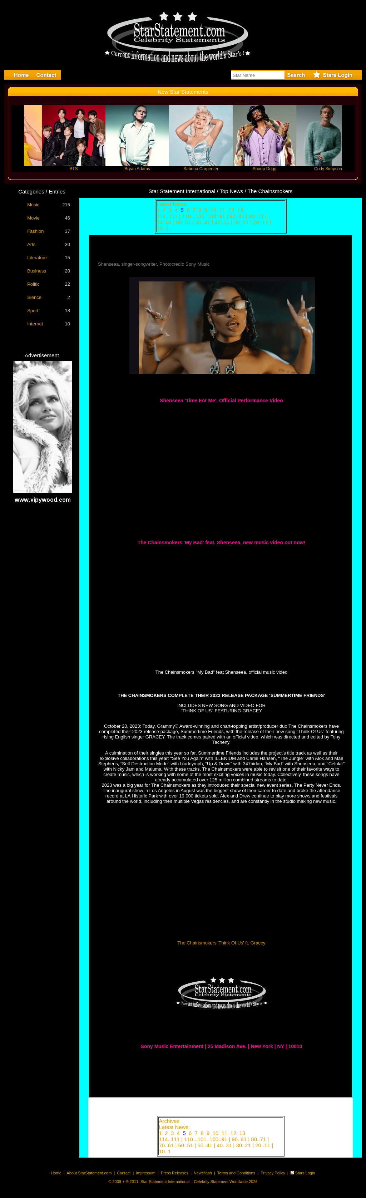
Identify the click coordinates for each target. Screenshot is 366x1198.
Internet (35, 323)
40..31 (222, 222)
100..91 (217, 216)
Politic (33, 284)
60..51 (184, 222)
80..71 (257, 216)
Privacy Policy (273, 1173)
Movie (33, 218)
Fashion (35, 231)
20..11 (261, 222)
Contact (123, 1173)
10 (214, 210)
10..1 (163, 228)
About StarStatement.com (89, 1173)
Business (36, 271)
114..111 (168, 216)
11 (223, 210)
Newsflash (203, 1173)
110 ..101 (194, 216)
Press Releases (174, 1173)
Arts (31, 244)
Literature (37, 257)
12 (232, 210)
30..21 (242, 222)
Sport (32, 310)
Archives (169, 1121)
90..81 (237, 216)
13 (241, 210)
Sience (34, 297)
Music (33, 204)
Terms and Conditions (236, 1173)
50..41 (203, 222)
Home (56, 1173)
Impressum (145, 1173)
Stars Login (305, 1173)
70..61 (165, 222)
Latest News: (172, 204)
